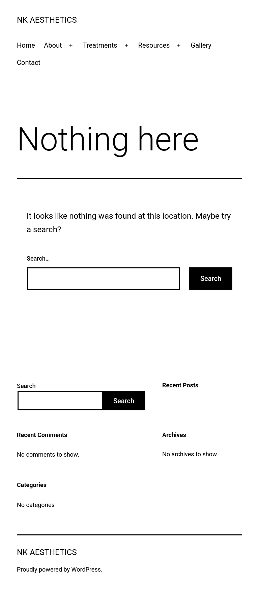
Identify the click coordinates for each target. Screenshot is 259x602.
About (53, 45)
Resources (154, 45)
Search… (38, 258)
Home (26, 45)
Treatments (100, 45)
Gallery (201, 45)
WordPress (86, 569)
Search (26, 385)
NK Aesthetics (47, 20)
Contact (28, 62)
